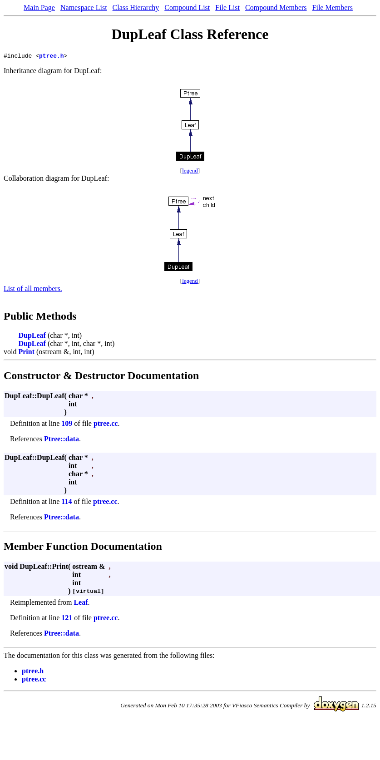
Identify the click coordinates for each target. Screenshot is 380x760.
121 (66, 619)
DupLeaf (31, 337)
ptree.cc (106, 425)
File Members (332, 7)
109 (66, 425)
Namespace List (83, 7)
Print (26, 353)
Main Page (39, 7)
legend (190, 171)
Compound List (187, 7)
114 (66, 503)
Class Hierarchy (136, 7)
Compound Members (276, 7)
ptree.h (51, 57)
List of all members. (33, 290)
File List (227, 7)
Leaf (81, 603)
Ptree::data (61, 440)
